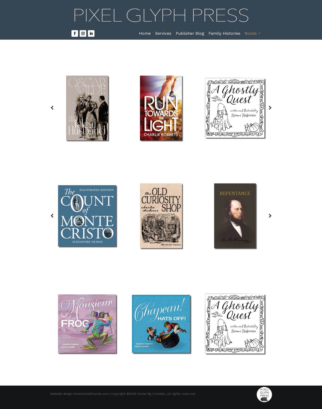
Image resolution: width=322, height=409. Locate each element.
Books (251, 34)
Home (145, 34)
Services (163, 34)
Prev (52, 108)
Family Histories (224, 34)
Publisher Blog (190, 34)
